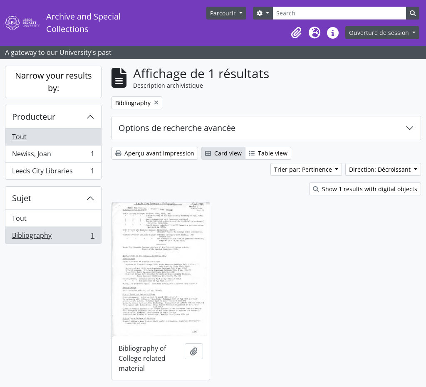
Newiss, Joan (53, 156)
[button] (296, 33)
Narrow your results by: (53, 82)
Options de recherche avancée (177, 127)
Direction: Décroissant (380, 169)
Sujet (21, 198)
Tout (19, 136)
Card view (223, 153)
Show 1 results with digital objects (365, 189)
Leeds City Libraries (53, 172)
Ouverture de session (380, 33)
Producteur (33, 116)
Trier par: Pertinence (304, 169)
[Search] (339, 13)
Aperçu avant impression (154, 153)
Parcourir (224, 13)
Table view (268, 153)
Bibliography (53, 237)
